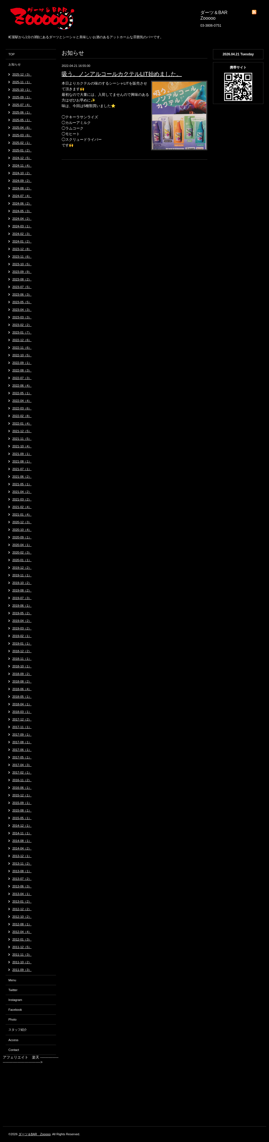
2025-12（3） (22, 74)
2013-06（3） (22, 886)
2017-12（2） (22, 719)
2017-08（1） (22, 742)
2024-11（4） (22, 165)
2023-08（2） (22, 279)
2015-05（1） (22, 818)
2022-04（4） (22, 400)
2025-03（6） (22, 135)
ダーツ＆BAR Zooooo (34, 1134)
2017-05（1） (22, 757)
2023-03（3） (22, 317)
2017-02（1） (22, 772)
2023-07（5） (22, 287)
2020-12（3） (22, 522)
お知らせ (14, 64)
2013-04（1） (22, 894)
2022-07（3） (22, 378)
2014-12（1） (22, 825)
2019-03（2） (22, 628)
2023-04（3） (22, 309)
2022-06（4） (22, 385)
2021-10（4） (22, 446)
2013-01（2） (22, 901)
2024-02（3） (22, 233)
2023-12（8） (22, 249)
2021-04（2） (22, 491)
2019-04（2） (22, 620)
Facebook (15, 1009)
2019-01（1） (22, 643)
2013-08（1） (22, 871)
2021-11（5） (22, 438)
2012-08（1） (22, 924)
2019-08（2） (22, 590)
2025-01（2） (22, 150)
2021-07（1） (22, 469)
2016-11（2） (22, 780)
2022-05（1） (22, 393)
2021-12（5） (22, 431)
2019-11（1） (22, 575)
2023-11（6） (22, 256)
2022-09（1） (22, 362)
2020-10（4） (22, 529)
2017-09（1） (22, 734)
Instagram (15, 999)
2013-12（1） (22, 856)
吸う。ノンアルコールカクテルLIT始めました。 (122, 74)
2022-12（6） (22, 340)
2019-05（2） (22, 613)
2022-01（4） (22, 423)
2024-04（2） (22, 218)
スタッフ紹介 (17, 1029)
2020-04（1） (22, 545)
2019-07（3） (22, 598)
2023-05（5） (22, 302)
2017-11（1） (22, 727)
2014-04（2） (22, 848)
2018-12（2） (22, 651)
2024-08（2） (22, 188)
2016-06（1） (22, 787)
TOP (11, 54)
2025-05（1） (22, 120)
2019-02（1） (22, 636)
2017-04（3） (22, 765)
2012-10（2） (22, 916)
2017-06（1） (22, 749)
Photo (12, 1019)
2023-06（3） (22, 294)
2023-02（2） (22, 325)
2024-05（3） (22, 211)
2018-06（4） (22, 689)
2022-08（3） (22, 370)
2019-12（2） (22, 567)
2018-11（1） (22, 658)
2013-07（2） (22, 878)
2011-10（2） (22, 962)
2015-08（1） (22, 810)
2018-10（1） (22, 666)
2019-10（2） (22, 582)
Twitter (12, 990)
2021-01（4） (22, 514)
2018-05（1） (22, 696)
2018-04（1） (22, 704)
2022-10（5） (22, 355)
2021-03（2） (22, 499)
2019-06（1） (22, 605)
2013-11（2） (22, 863)
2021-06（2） (22, 476)
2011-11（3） (22, 954)
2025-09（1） (22, 97)
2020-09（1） (22, 537)
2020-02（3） (22, 552)
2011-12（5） (22, 947)
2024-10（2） (22, 173)
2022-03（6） (22, 408)
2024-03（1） (22, 226)
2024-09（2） (22, 180)
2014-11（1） (22, 833)
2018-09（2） (22, 674)
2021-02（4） (22, 507)
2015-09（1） (22, 803)
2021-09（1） (22, 454)
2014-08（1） (22, 840)
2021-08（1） (22, 461)
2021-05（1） (22, 484)
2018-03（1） (22, 711)
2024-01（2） (22, 241)
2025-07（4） (22, 105)
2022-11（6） (22, 347)
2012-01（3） (22, 939)
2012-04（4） (22, 931)
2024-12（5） (22, 158)
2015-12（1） (22, 795)
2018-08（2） (22, 681)
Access (13, 1040)
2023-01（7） (22, 332)
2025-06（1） (22, 112)
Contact (13, 1050)
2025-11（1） (22, 82)
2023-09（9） (22, 271)
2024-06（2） (22, 203)
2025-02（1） (22, 142)
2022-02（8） (22, 416)
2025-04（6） (22, 127)
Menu (12, 980)
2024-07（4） (22, 196)
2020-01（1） (22, 560)
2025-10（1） (22, 89)
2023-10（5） (22, 264)
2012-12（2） (22, 909)
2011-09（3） (22, 969)
